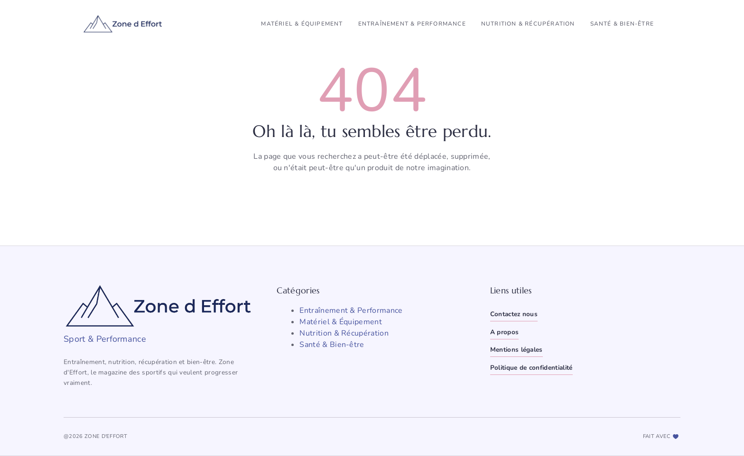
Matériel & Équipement (302, 23)
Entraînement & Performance (412, 23)
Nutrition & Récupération (528, 23)
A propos (504, 332)
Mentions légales (516, 349)
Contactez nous (514, 314)
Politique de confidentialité (531, 367)
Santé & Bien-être (622, 23)
